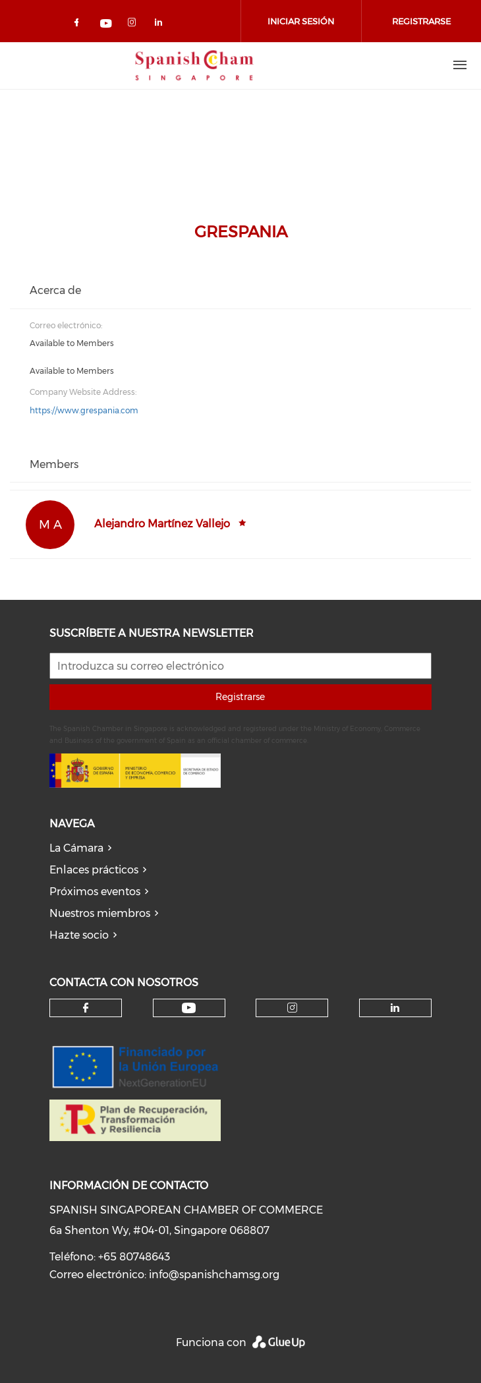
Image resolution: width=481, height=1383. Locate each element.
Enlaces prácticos (93, 870)
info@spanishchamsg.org (214, 1274)
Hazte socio (79, 935)
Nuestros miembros (99, 913)
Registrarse (240, 697)
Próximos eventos (94, 891)
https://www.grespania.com (84, 410)
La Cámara (76, 848)
